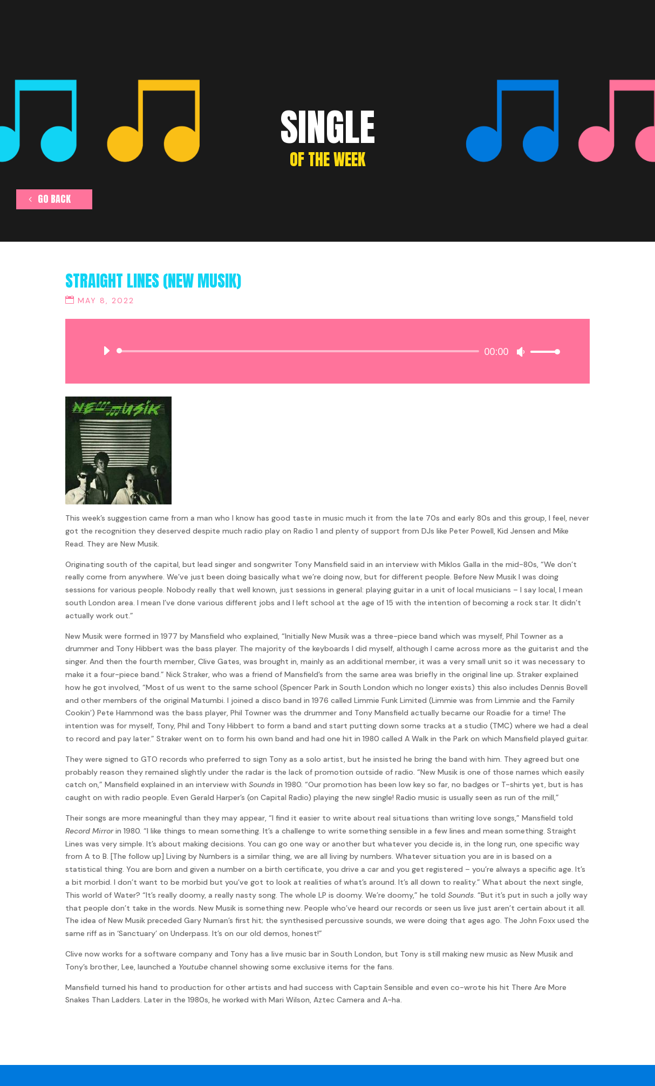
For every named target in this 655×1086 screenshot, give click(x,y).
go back (55, 201)
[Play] (106, 350)
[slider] (299, 351)
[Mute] (521, 352)
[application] (327, 351)
